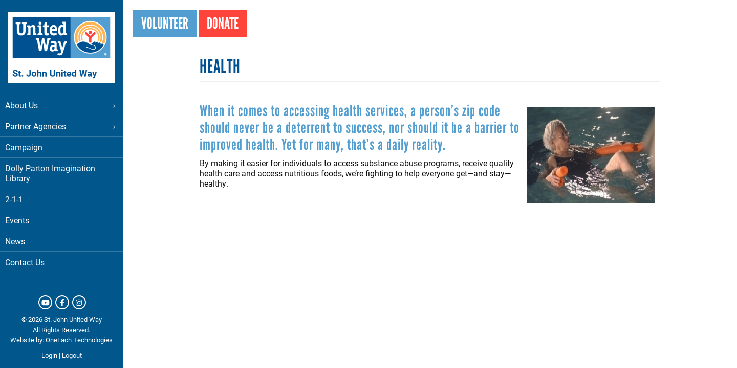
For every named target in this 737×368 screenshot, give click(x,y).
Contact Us (25, 262)
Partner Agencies (61, 126)
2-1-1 (14, 199)
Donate (223, 23)
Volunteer (164, 23)
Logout (72, 355)
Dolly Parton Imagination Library (50, 173)
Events (17, 220)
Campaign (23, 147)
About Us (61, 105)
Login (49, 355)
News (15, 241)
